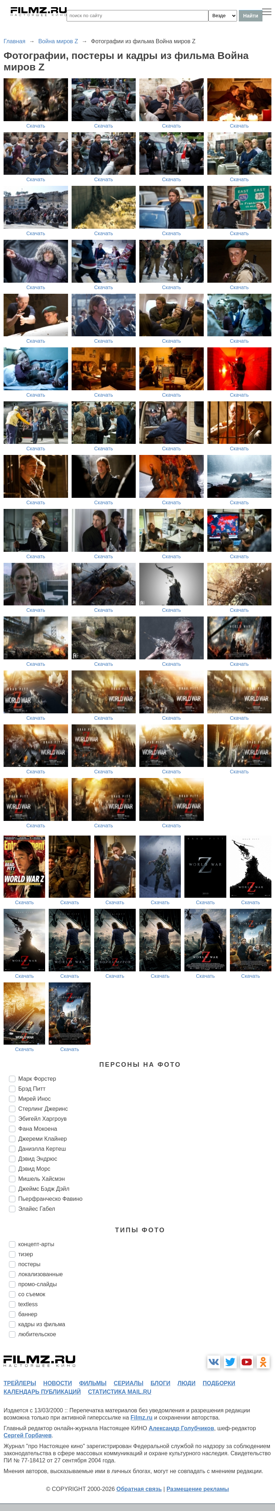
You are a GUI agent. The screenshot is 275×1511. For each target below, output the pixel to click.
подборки (219, 1383)
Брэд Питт (31, 1089)
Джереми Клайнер (42, 1139)
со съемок (31, 1294)
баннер (27, 1314)
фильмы (92, 1383)
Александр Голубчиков (181, 1428)
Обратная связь (139, 1489)
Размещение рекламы (198, 1489)
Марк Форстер (37, 1079)
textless (28, 1304)
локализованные (40, 1274)
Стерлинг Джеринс (43, 1109)
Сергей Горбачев (28, 1435)
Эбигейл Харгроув (42, 1119)
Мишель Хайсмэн (41, 1179)
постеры (29, 1264)
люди (187, 1383)
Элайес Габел (36, 1209)
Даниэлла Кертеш (42, 1149)
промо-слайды (37, 1284)
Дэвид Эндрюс (37, 1159)
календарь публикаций (42, 1392)
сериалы (128, 1383)
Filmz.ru (142, 1418)
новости (57, 1383)
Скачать (35, 126)
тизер (25, 1254)
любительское (37, 1334)
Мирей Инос (34, 1099)
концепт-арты (36, 1244)
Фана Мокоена (37, 1129)
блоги (160, 1383)
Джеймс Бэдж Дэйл (43, 1189)
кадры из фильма (41, 1324)
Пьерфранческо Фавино (50, 1199)
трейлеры (20, 1383)
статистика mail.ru (119, 1392)
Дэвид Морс (34, 1169)
